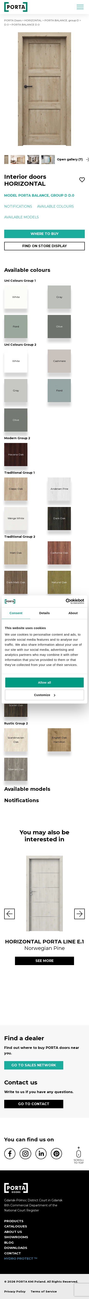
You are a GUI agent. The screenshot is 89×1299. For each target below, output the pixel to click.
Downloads (15, 1248)
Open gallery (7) (71, 159)
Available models (21, 217)
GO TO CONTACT (33, 1104)
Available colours (55, 206)
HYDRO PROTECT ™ (21, 1258)
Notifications (18, 206)
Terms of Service (44, 1291)
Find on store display (44, 246)
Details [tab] (44, 613)
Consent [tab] (15, 613)
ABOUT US (13, 1232)
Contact (12, 1253)
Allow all (44, 682)
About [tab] (73, 613)
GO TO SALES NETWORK (33, 1065)
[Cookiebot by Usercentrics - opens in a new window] (65, 601)
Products (13, 1221)
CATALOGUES (15, 1226)
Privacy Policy (15, 1291)
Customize (44, 695)
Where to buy (45, 234)
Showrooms (16, 1237)
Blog (9, 1242)
